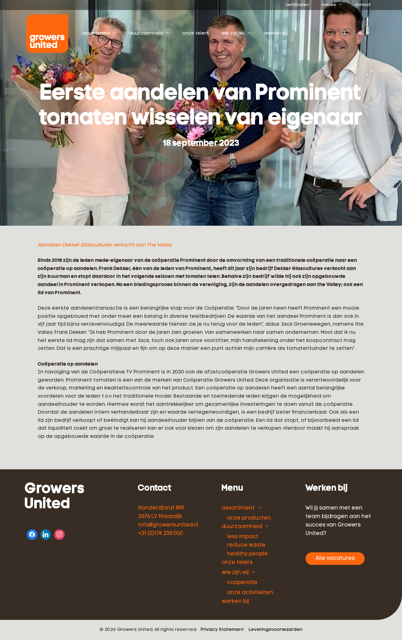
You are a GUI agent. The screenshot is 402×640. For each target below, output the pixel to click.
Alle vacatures (335, 558)
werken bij (276, 33)
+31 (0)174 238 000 (160, 533)
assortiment (102, 33)
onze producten (249, 518)
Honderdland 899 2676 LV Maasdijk (161, 512)
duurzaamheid (153, 33)
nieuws (335, 5)
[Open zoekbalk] (343, 33)
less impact (242, 536)
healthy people (247, 554)
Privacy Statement (222, 629)
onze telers (196, 33)
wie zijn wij (240, 33)
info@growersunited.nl (168, 525)
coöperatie (242, 582)
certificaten (297, 5)
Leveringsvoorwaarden (275, 629)
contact (363, 5)
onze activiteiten (250, 592)
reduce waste (246, 545)
